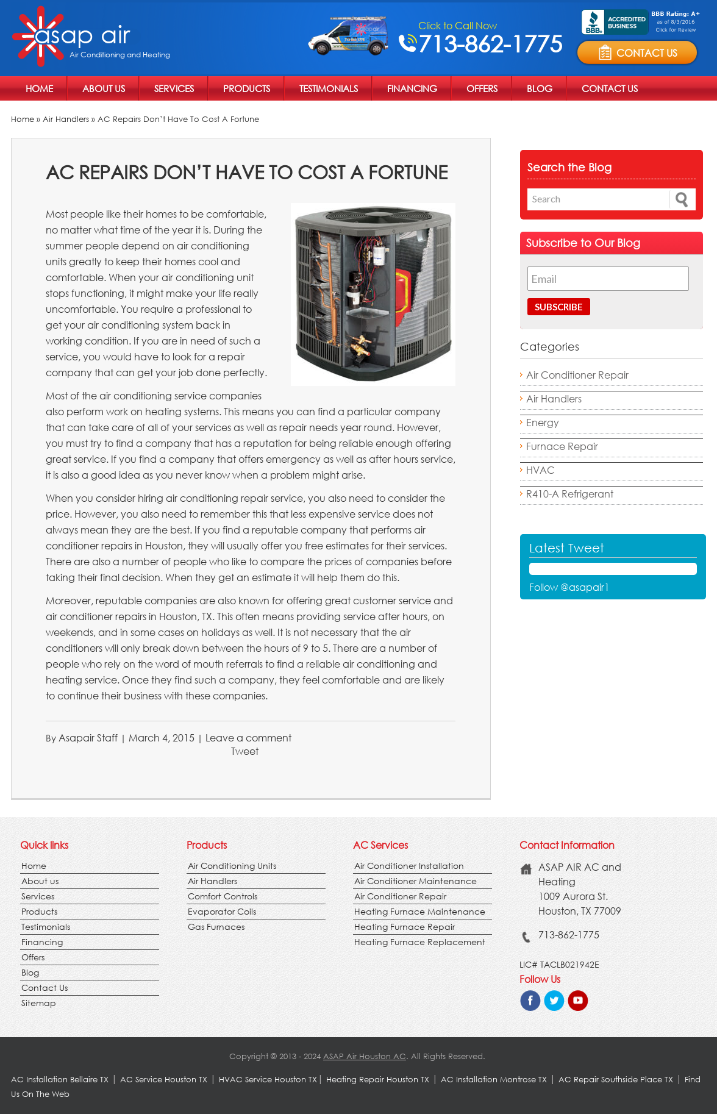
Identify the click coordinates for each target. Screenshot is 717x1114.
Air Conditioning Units (232, 865)
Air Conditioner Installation (409, 865)
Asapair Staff (88, 737)
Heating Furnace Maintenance (419, 911)
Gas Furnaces (216, 926)
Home (39, 88)
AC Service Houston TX (165, 1079)
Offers (482, 88)
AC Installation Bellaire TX (61, 1079)
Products (246, 88)
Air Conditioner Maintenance (415, 881)
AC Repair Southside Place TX (615, 1079)
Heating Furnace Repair (404, 926)
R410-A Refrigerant (569, 493)
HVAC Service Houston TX (268, 1079)
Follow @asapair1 (569, 586)
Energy (542, 422)
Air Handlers (66, 119)
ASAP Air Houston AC (364, 1056)
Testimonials (328, 88)
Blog (539, 88)
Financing (412, 88)
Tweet (245, 750)
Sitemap (38, 1003)
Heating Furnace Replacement (419, 942)
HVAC (540, 469)
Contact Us (610, 88)
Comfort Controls (222, 896)
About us (103, 88)
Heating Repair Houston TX (377, 1079)
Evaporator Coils (222, 911)
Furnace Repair (562, 446)
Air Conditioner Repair (577, 374)
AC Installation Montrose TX (494, 1079)
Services (174, 88)
